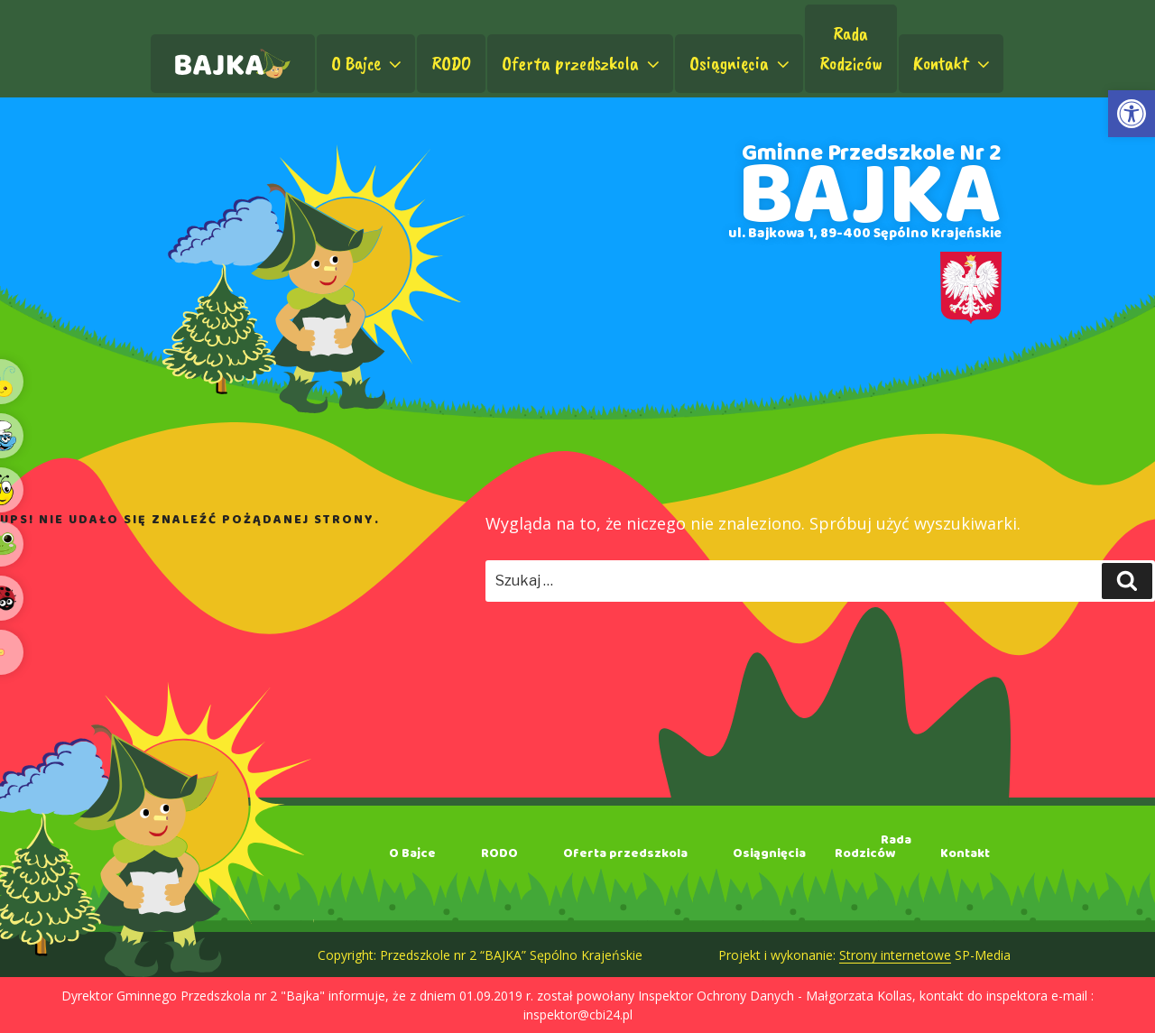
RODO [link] (451, 63)
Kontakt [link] (953, 63)
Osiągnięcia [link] (741, 63)
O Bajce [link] (368, 63)
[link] (1131, 113)
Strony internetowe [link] (895, 955)
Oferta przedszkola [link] (582, 63)
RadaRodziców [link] (850, 48)
